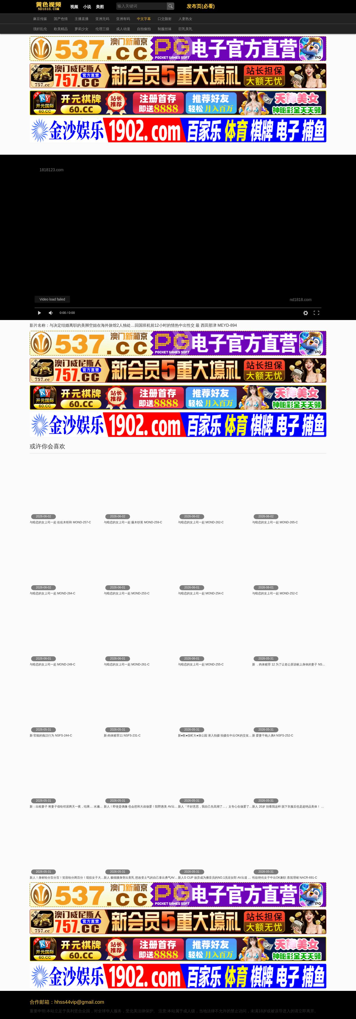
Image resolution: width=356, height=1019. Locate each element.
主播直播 (82, 19)
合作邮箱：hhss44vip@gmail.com (67, 1002)
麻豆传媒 (40, 19)
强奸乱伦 (40, 29)
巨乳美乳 (185, 29)
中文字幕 (144, 19)
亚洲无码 (102, 19)
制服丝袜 (165, 29)
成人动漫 (123, 29)
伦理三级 (102, 29)
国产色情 (61, 19)
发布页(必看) (201, 6)
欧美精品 (61, 29)
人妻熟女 (185, 19)
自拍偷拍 (144, 29)
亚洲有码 (123, 19)
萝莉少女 (82, 29)
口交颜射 (165, 19)
